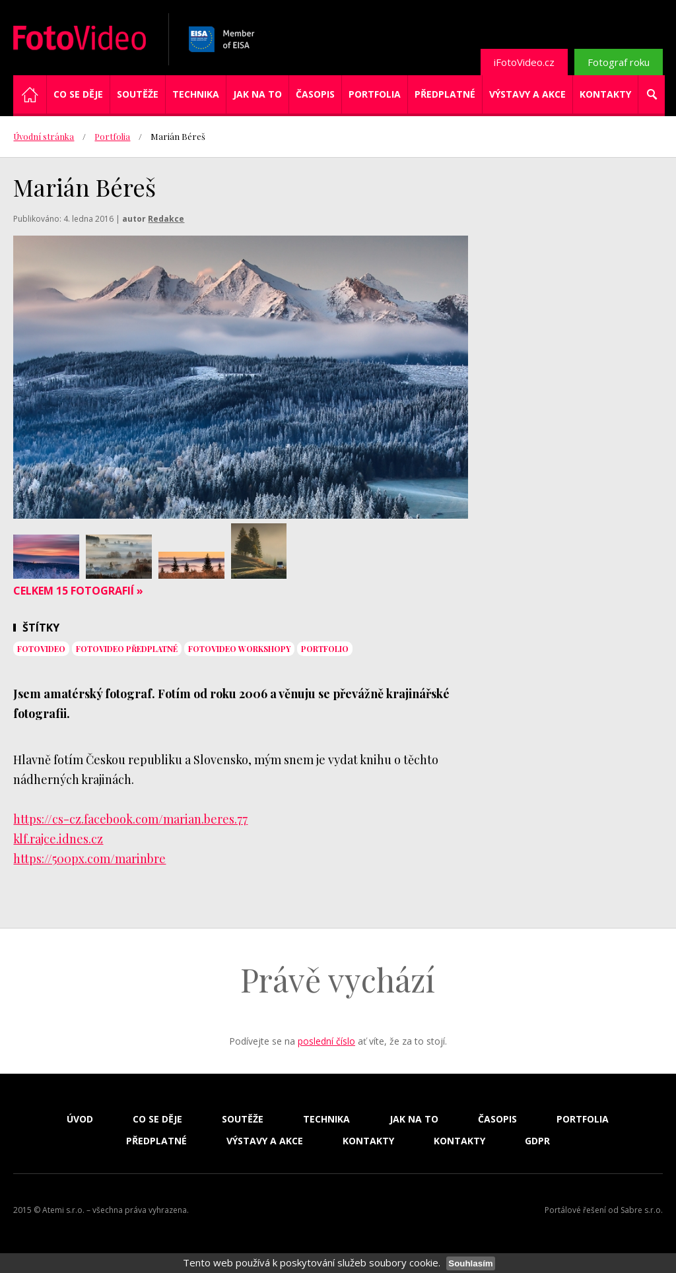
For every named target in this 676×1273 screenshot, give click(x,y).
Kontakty (605, 94)
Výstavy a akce (527, 94)
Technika (195, 94)
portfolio (325, 648)
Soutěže (137, 94)
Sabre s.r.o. (642, 1210)
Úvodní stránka (43, 136)
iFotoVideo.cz (524, 62)
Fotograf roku (619, 62)
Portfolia (375, 94)
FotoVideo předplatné (127, 648)
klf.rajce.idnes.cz (58, 839)
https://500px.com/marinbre (89, 858)
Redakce (166, 218)
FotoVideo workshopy (239, 648)
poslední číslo (326, 1041)
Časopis (315, 94)
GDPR (537, 1141)
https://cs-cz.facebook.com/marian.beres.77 (130, 819)
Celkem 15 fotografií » (78, 590)
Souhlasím (470, 1263)
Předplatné (445, 94)
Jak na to (257, 94)
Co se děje (78, 94)
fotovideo (41, 648)
